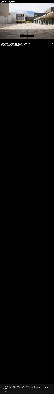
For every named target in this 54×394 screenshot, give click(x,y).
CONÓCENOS (48, 43)
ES (48, 1)
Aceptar (6, 391)
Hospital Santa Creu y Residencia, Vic (27, 35)
